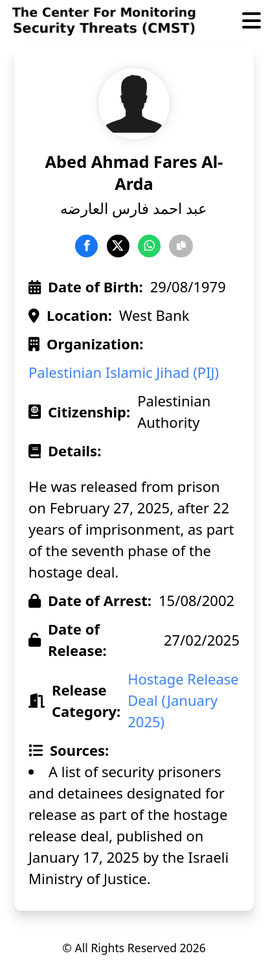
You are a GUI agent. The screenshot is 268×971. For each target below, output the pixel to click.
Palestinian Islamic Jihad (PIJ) (123, 372)
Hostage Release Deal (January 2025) (183, 700)
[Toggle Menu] (251, 22)
